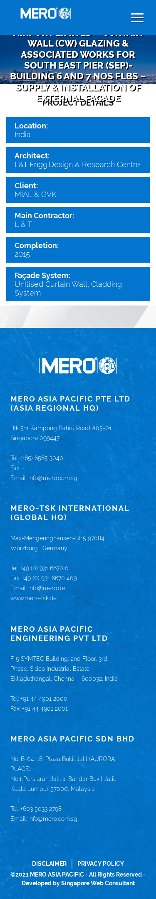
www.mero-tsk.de (33, 598)
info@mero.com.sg (52, 478)
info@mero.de (46, 588)
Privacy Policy (100, 863)
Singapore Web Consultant (98, 883)
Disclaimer (49, 863)
